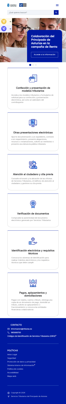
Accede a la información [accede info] (44, 55)
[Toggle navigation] (57, 5)
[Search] (30, 12)
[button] (63, 38)
